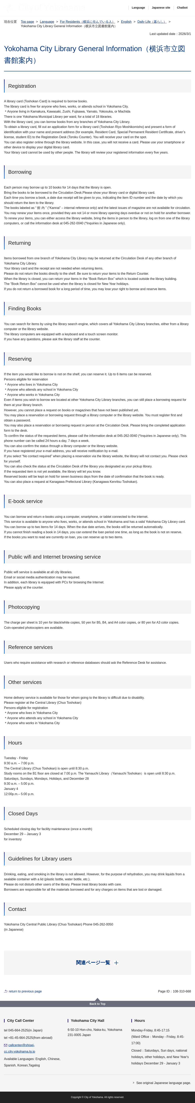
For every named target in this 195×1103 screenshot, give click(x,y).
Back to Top (97, 1003)
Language (138, 7)
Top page (27, 21)
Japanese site (161, 7)
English (126, 21)
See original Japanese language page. (163, 1083)
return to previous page (25, 991)
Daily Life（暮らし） (152, 21)
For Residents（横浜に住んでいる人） (87, 21)
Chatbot (182, 7)
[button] (97, 962)
